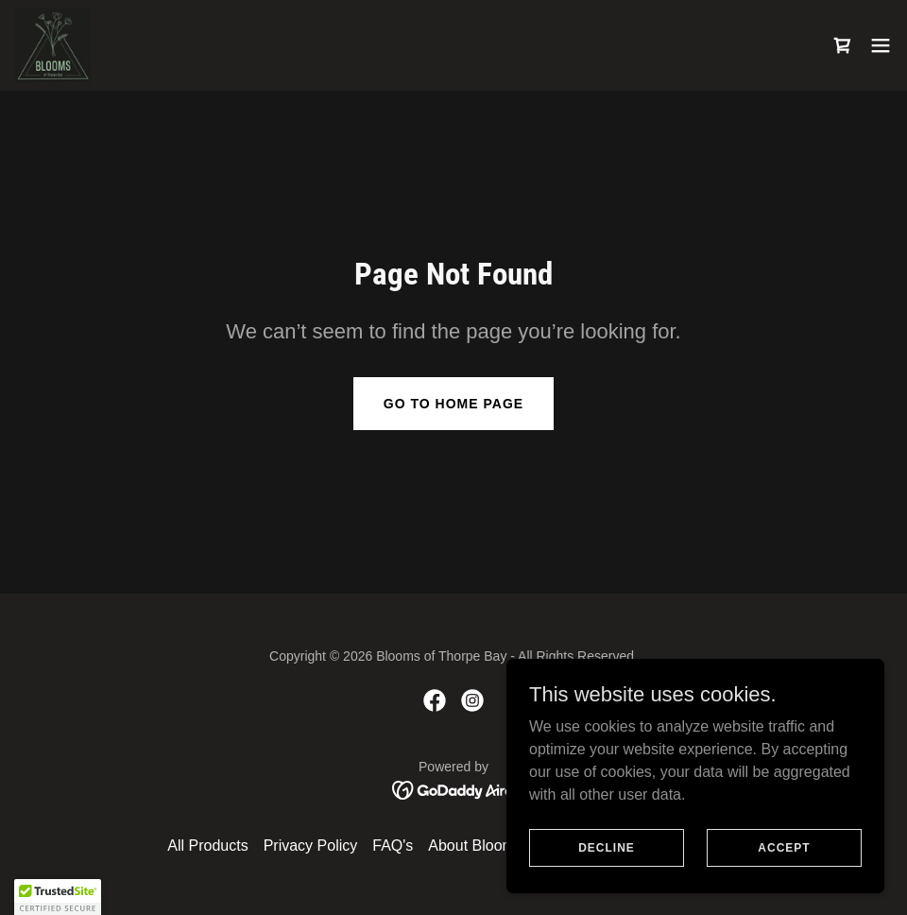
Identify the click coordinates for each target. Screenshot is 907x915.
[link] (53, 45)
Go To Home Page (453, 403)
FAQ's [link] (392, 845)
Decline (606, 847)
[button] (880, 45)
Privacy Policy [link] (311, 845)
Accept (784, 847)
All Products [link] (207, 845)
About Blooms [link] (475, 845)
